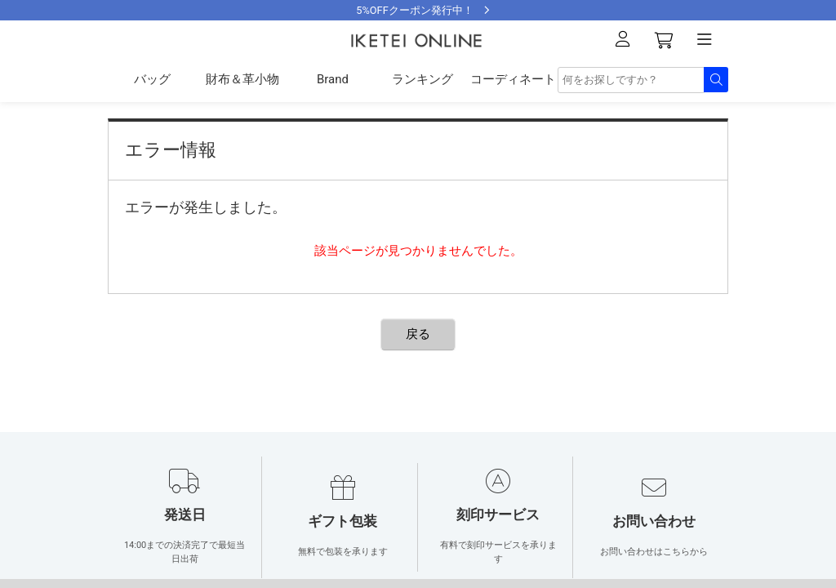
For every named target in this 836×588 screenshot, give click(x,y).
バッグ (152, 79)
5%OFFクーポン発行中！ (414, 10)
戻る (418, 334)
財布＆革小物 (242, 79)
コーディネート (513, 79)
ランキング (422, 79)
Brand (333, 79)
